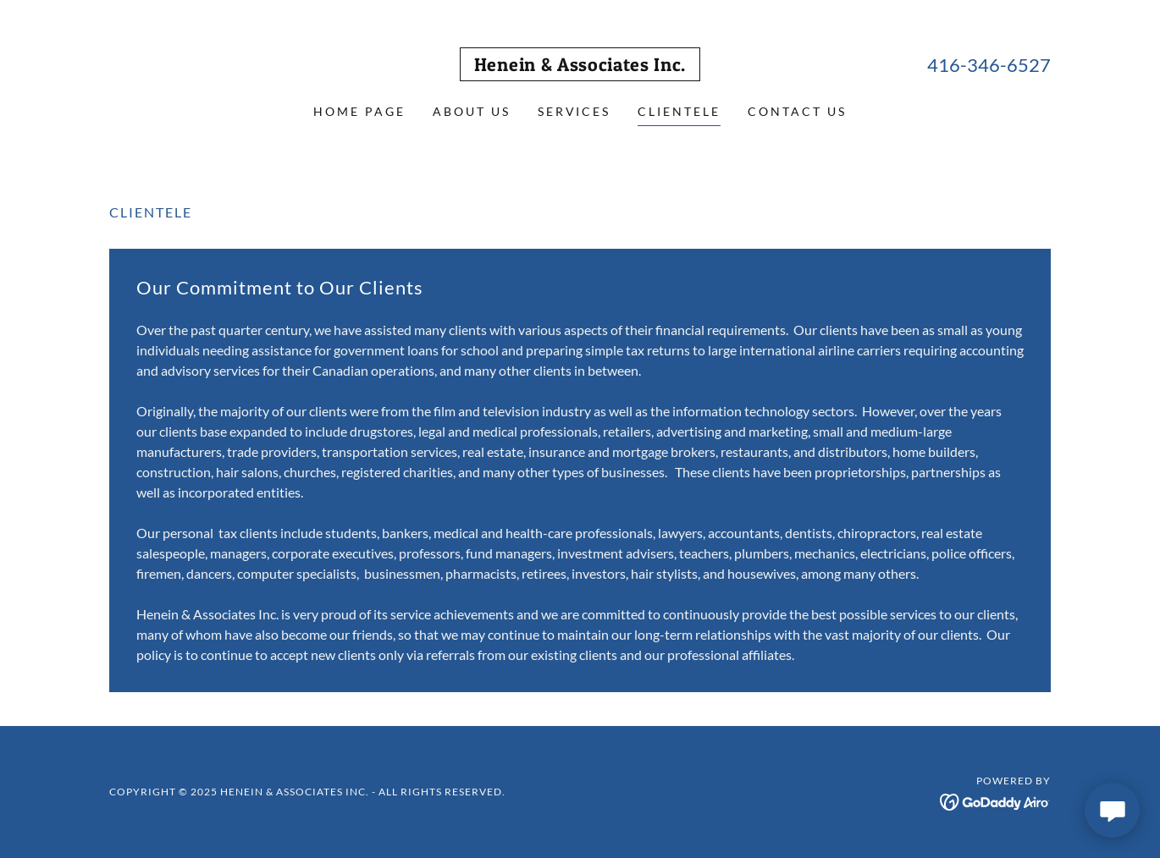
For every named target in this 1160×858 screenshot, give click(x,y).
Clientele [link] (679, 111)
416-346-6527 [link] (989, 64)
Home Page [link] (359, 111)
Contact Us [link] (797, 111)
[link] (580, 66)
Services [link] (574, 111)
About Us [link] (472, 111)
